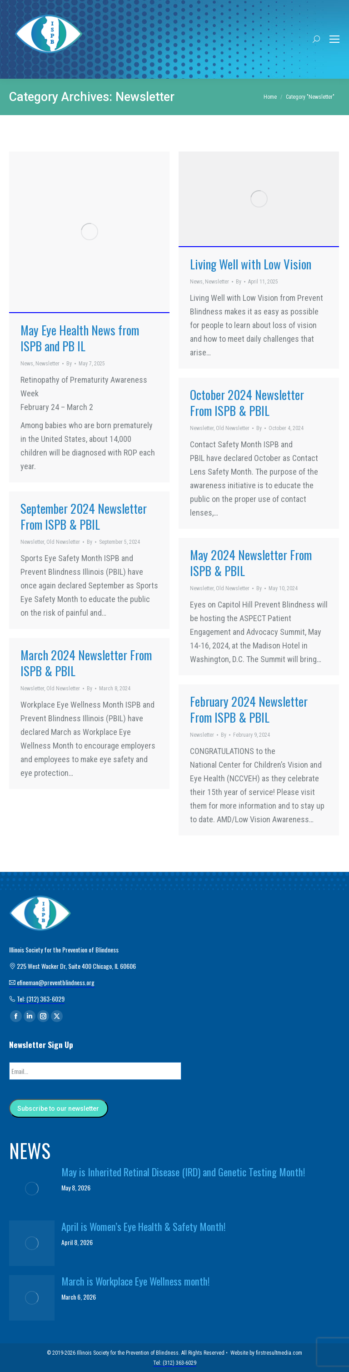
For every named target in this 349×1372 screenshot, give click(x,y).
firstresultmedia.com (279, 1352)
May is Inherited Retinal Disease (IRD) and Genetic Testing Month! (183, 1171)
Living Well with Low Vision (250, 264)
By (69, 363)
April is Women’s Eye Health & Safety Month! (143, 1226)
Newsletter (47, 363)
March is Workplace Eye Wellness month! (135, 1280)
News (26, 363)
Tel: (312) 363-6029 (41, 998)
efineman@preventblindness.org (52, 982)
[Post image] (32, 1188)
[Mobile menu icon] (334, 39)
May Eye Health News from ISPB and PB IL (79, 338)
